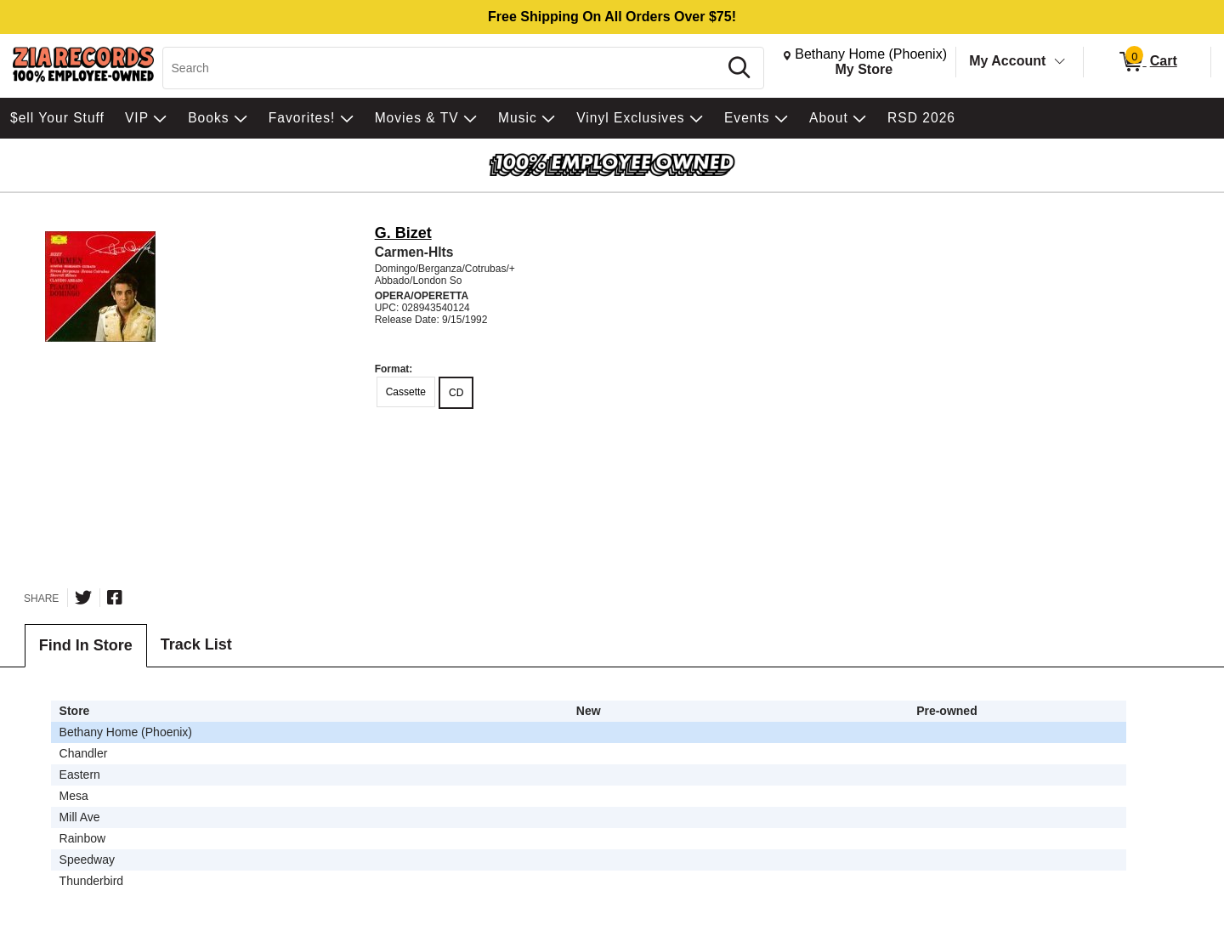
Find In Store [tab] (86, 645)
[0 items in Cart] (1147, 62)
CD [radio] (456, 393)
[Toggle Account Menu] (1060, 62)
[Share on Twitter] (83, 597)
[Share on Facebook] (114, 597)
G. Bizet (403, 232)
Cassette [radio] (406, 392)
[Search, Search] (443, 68)
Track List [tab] (196, 644)
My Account (1007, 61)
